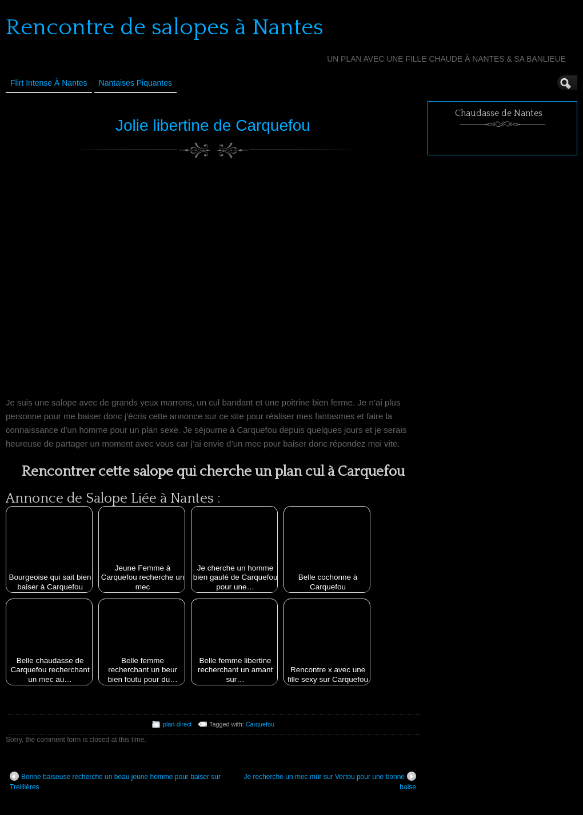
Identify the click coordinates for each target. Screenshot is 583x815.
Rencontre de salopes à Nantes (165, 27)
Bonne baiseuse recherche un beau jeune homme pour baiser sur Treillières (115, 781)
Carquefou (260, 724)
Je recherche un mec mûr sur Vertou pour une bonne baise (330, 781)
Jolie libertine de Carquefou (212, 125)
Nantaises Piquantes (135, 82)
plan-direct (177, 724)
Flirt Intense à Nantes (48, 82)
